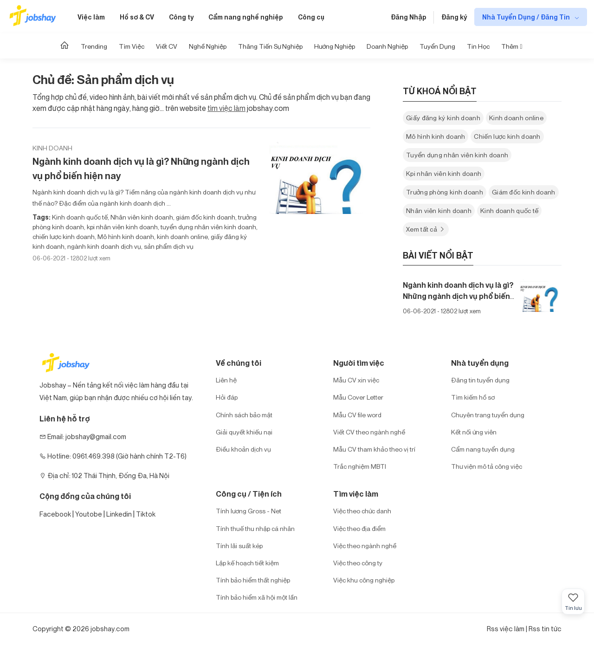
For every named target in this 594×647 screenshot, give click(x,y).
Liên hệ (226, 380)
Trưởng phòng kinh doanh (444, 192)
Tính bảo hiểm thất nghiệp (253, 580)
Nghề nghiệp (207, 46)
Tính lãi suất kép (239, 545)
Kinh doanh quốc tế (80, 217)
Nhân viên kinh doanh (141, 217)
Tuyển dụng (437, 46)
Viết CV (166, 46)
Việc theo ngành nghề (364, 545)
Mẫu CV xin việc (356, 380)
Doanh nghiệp (387, 46)
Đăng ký (454, 17)
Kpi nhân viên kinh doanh (443, 173)
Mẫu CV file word (357, 415)
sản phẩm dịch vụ (168, 246)
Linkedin (119, 514)
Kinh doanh (52, 148)
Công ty (181, 17)
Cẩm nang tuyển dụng (483, 449)
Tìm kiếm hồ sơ (473, 397)
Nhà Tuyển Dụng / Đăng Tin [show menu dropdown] (526, 17)
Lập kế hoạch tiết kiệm (247, 563)
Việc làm (91, 17)
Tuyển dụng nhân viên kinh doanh (457, 155)
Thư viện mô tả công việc (486, 466)
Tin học (478, 46)
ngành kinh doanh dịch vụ (103, 246)
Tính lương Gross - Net (248, 511)
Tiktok (145, 514)
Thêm (511, 46)
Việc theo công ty (357, 563)
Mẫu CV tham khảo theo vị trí (374, 449)
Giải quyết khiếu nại (244, 432)
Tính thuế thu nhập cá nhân (255, 528)
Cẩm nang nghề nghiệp (245, 17)
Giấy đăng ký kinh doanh (443, 118)
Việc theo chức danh (362, 511)
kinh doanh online (181, 236)
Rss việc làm (505, 629)
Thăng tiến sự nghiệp (270, 46)
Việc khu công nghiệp (363, 580)
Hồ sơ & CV (137, 17)
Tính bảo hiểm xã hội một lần (256, 597)
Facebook (55, 514)
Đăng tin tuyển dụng (480, 380)
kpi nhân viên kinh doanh (121, 227)
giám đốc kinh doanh (204, 217)
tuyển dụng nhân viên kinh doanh (207, 227)
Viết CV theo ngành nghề (369, 432)
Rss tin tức (545, 629)
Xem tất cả (426, 229)
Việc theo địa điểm (359, 528)
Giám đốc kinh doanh (523, 192)
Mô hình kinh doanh (125, 236)
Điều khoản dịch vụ (243, 449)
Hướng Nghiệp (334, 46)
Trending (94, 46)
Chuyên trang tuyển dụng (487, 415)
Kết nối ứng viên (474, 432)
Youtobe (88, 514)
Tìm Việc (131, 46)
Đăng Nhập (408, 17)
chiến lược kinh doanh (63, 236)
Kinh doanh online (516, 118)
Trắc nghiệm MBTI (359, 466)
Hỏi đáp (227, 397)
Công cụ (311, 17)
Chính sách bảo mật (244, 415)
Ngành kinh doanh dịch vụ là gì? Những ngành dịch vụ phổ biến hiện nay (141, 168)
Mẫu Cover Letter (358, 397)
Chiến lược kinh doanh (507, 136)
